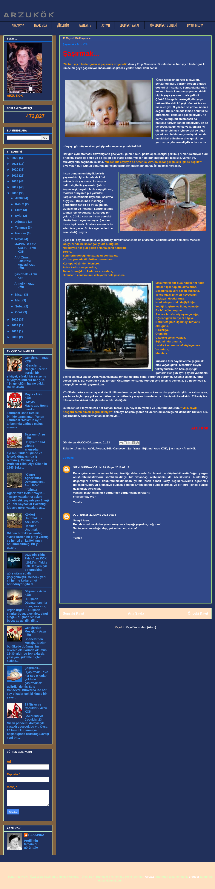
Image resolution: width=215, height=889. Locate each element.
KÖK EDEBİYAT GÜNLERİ (163, 25)
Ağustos (21, 221)
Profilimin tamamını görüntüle (31, 844)
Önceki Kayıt (198, 613)
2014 (15, 325)
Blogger (194, 876)
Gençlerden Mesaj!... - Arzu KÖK (35, 631)
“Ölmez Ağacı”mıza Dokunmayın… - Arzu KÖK (36, 480)
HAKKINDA (36, 835)
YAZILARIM (85, 25)
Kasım (20, 204)
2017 (15, 187)
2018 (15, 181)
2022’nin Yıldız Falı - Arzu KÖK (36, 556)
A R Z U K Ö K (28, 15)
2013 (15, 331)
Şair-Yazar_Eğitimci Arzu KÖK (147, 448)
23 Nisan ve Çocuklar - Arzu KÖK (36, 708)
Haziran (21, 233)
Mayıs (19, 239)
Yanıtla (77, 502)
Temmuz (21, 227)
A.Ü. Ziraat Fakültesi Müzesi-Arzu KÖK (24, 263)
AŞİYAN (105, 25)
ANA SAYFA (18, 25)
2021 (15, 163)
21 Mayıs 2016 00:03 (102, 514)
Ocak (19, 312)
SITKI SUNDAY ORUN (87, 467)
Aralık (19, 198)
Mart (18, 300)
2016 (15, 193)
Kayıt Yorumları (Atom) (141, 627)
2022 (15, 158)
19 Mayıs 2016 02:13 (116, 467)
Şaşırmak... (33, 668)
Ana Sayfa (136, 613)
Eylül (19, 215)
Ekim (19, 210)
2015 (15, 319)
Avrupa (100, 448)
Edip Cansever (116, 448)
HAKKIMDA (40, 25)
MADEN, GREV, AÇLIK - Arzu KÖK (25, 248)
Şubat (19, 306)
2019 (15, 175)
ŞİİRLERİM (63, 25)
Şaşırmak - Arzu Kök (182, 448)
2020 (15, 169)
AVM (91, 448)
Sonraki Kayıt (73, 613)
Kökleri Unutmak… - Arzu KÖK (33, 518)
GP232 (149, 876)
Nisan (19, 294)
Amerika (80, 448)
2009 (15, 337)
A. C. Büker (80, 514)
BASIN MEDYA (195, 25)
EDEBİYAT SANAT (130, 25)
